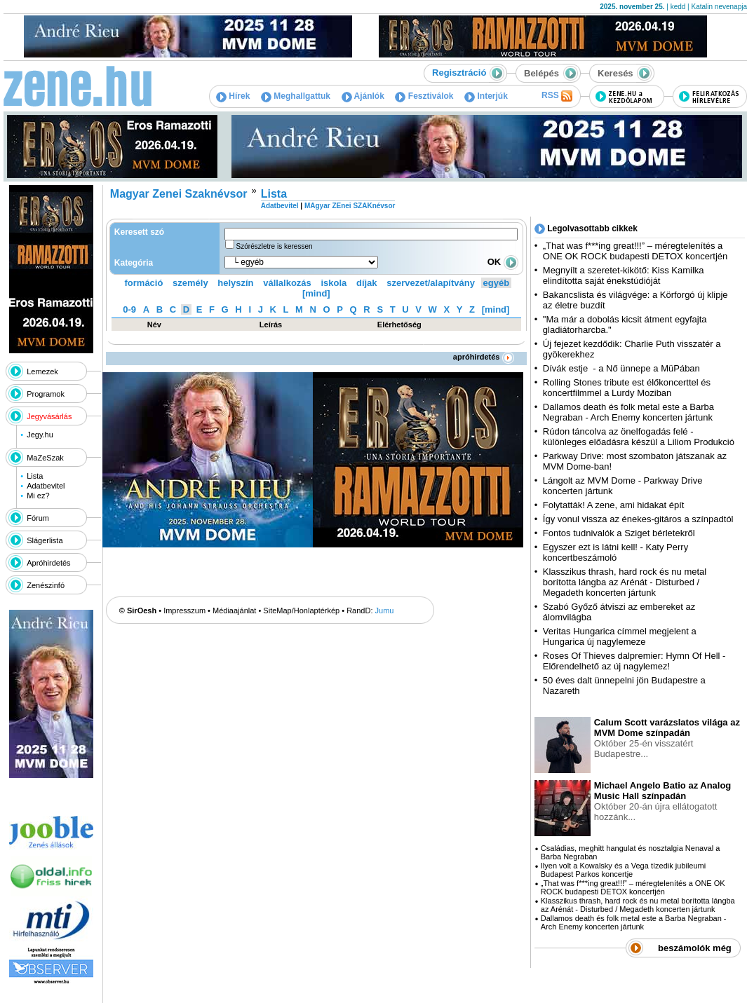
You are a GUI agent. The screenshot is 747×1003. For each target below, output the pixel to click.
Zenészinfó (46, 585)
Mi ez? (38, 495)
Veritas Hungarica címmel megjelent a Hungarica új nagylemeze (619, 636)
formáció (144, 283)
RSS (556, 96)
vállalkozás (287, 283)
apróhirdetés (483, 357)
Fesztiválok (424, 96)
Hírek (233, 96)
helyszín (235, 283)
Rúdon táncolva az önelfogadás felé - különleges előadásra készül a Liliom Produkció (638, 436)
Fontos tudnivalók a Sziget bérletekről (619, 533)
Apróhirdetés (48, 563)
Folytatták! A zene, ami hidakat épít (614, 505)
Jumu (384, 610)
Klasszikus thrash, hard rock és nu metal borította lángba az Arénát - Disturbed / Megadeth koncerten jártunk (624, 582)
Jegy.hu (40, 434)
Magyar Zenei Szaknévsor (179, 194)
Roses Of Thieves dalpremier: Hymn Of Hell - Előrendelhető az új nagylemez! (634, 660)
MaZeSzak (45, 457)
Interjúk (486, 96)
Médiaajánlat (234, 610)
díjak (366, 283)
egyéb (496, 283)
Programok (46, 394)
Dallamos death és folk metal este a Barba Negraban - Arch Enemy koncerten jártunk (628, 412)
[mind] (316, 293)
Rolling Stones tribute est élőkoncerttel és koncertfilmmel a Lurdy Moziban (627, 387)
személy (190, 283)
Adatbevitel (46, 486)
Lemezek (42, 371)
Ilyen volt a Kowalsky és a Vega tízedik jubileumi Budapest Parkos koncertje (623, 869)
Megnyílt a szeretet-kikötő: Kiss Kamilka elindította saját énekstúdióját (623, 275)
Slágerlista (44, 540)
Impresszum (184, 610)
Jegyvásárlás (49, 416)
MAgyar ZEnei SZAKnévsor (349, 206)
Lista (35, 476)
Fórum (38, 518)
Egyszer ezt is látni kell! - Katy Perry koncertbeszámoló (615, 552)
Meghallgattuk (295, 96)
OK (502, 262)
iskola (333, 283)
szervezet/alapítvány (430, 283)
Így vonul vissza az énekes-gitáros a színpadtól (638, 519)
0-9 (129, 309)
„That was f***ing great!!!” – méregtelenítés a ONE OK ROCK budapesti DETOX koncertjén (635, 250)
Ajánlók (363, 96)
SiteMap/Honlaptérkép (301, 610)
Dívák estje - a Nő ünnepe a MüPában (621, 368)
